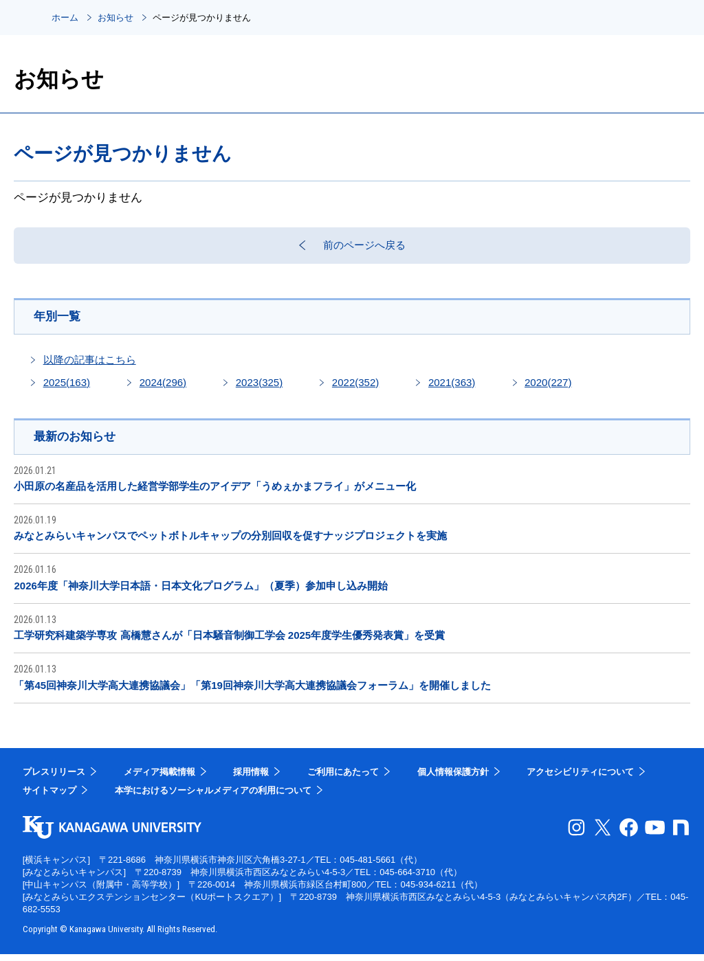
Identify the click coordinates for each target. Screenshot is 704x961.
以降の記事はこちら (89, 366)
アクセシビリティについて (580, 778)
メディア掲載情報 (159, 778)
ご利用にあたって (343, 778)
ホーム (65, 17)
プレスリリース (54, 778)
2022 (355, 388)
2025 (66, 388)
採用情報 (251, 778)
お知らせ (115, 17)
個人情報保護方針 (453, 778)
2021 (451, 388)
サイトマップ (49, 797)
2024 (163, 388)
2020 (548, 388)
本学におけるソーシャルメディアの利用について (213, 797)
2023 (259, 388)
